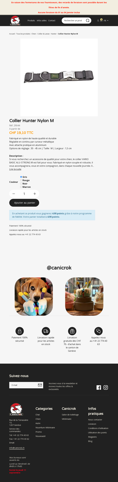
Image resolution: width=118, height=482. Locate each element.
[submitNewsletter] (40, 385)
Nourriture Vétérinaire (45, 427)
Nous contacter (95, 419)
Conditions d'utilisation (98, 428)
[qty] (24, 193)
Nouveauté (41, 436)
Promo (39, 432)
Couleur (13, 181)
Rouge (26, 180)
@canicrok (59, 268)
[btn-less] (14, 193)
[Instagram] (106, 387)
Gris (25, 176)
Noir (25, 183)
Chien (38, 419)
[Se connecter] (98, 20)
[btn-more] (35, 193)
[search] (87, 20)
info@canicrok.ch (16, 448)
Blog (90, 441)
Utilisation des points (97, 432)
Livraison (92, 424)
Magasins (92, 437)
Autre (38, 423)
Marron (27, 186)
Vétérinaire (66, 419)
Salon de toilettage (70, 414)
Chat (38, 414)
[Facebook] (99, 387)
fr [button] (105, 20)
